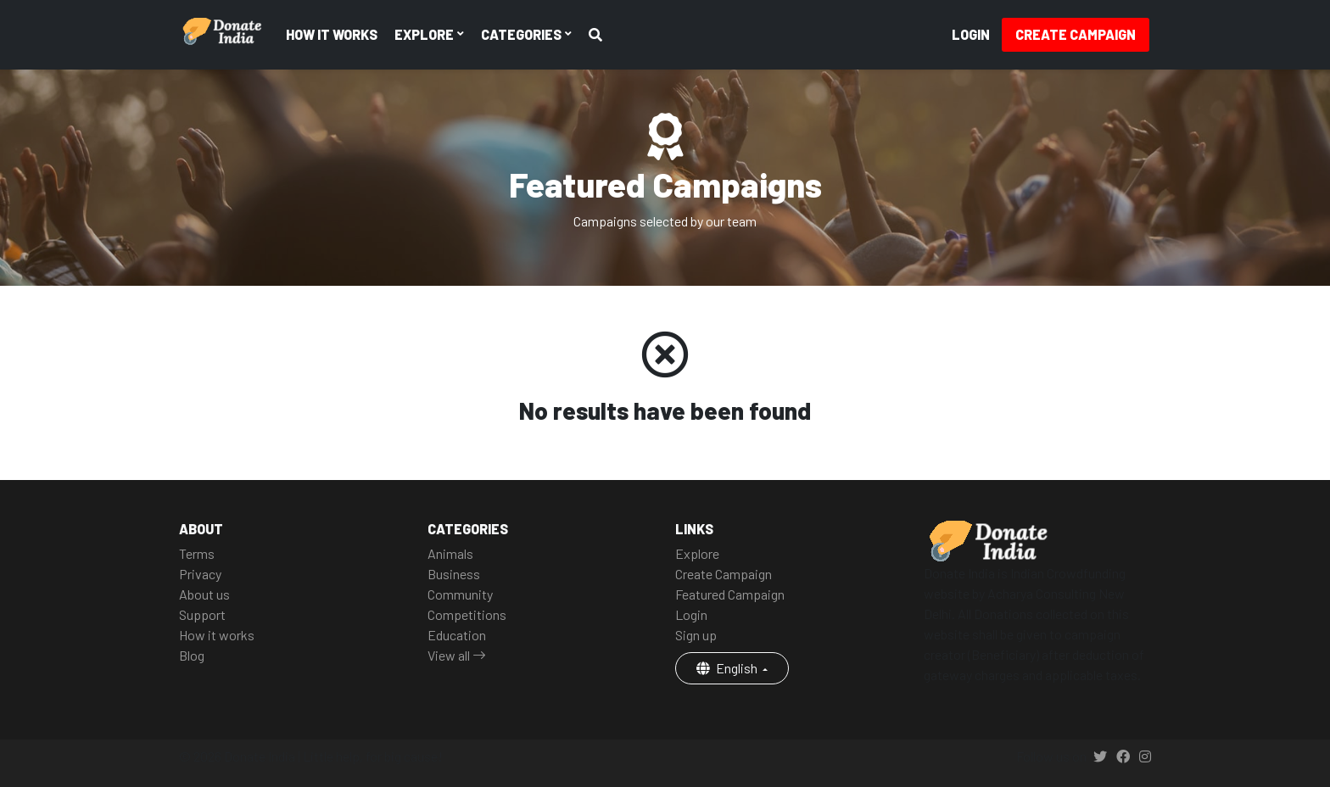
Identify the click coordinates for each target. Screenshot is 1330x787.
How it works (331, 34)
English (728, 668)
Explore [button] (425, 34)
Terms (197, 553)
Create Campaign (1075, 34)
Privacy (200, 574)
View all (457, 655)
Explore (697, 553)
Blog (191, 655)
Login (971, 34)
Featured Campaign (730, 594)
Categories (522, 34)
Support (202, 614)
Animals (450, 553)
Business (454, 574)
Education (457, 635)
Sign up (696, 635)
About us (204, 594)
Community (460, 594)
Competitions (467, 614)
